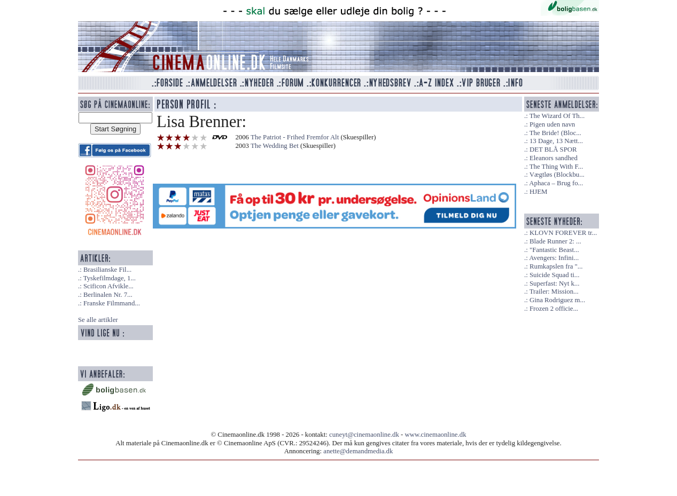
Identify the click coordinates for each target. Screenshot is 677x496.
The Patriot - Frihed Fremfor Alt (295, 137)
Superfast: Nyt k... (554, 283)
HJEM (538, 191)
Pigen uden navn (552, 124)
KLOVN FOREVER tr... (563, 233)
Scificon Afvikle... (108, 286)
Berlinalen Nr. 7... (108, 294)
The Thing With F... (556, 166)
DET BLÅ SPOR (553, 149)
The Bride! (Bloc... (555, 133)
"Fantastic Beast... (554, 250)
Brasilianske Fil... (107, 269)
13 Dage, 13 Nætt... (556, 141)
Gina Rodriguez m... (557, 300)
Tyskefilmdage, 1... (109, 278)
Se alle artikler (98, 320)
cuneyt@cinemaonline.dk (364, 434)
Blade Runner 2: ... (555, 241)
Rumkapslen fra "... (556, 266)
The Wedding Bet (275, 145)
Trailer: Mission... (554, 291)
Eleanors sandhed (554, 158)
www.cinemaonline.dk (435, 434)
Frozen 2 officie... (554, 308)
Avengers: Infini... (554, 258)
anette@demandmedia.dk (358, 451)
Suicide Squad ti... (554, 275)
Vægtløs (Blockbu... (557, 174)
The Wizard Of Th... (557, 116)
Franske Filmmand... (111, 303)
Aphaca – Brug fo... (556, 183)
